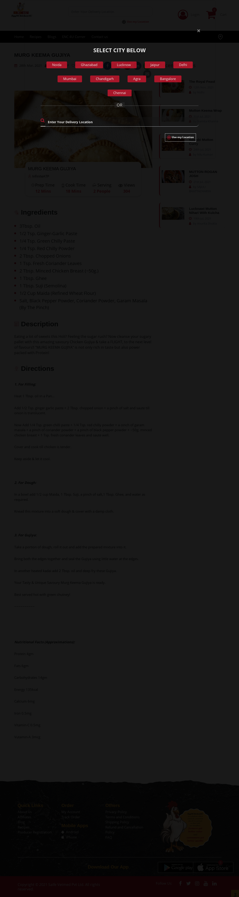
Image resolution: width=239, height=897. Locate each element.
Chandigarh (105, 78)
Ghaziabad (89, 64)
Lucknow (124, 64)
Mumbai (69, 78)
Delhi (183, 64)
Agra (136, 78)
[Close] (196, 27)
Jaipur (154, 64)
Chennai (119, 92)
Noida (56, 64)
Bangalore (168, 78)
